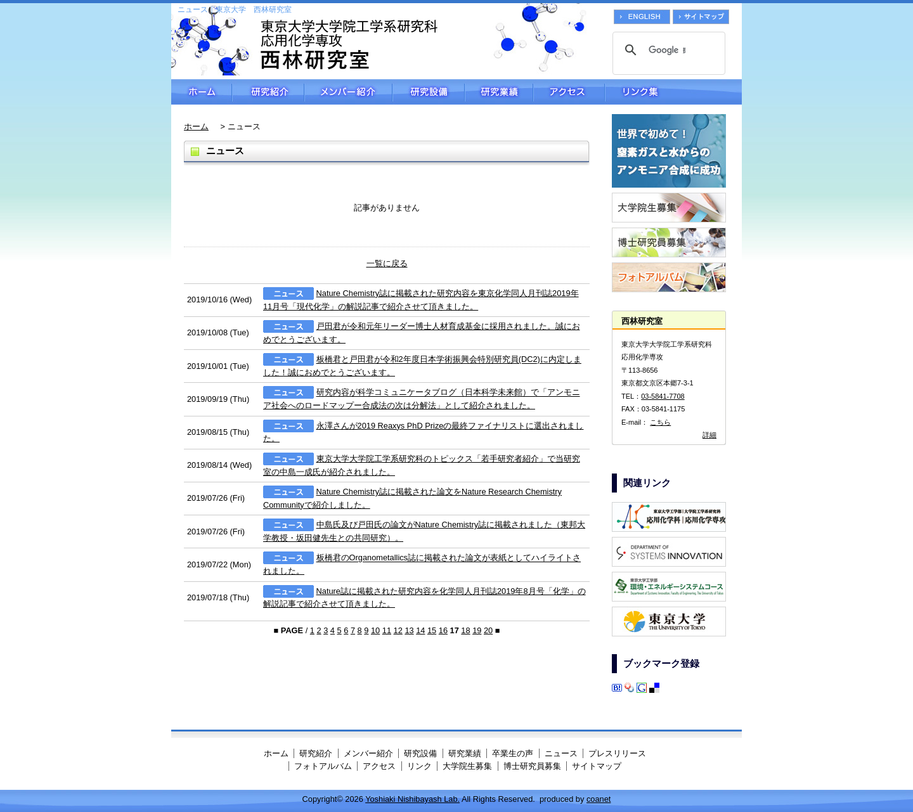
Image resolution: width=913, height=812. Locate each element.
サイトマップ (596, 766)
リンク (419, 766)
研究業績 (499, 92)
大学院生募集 (467, 766)
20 (488, 630)
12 (398, 630)
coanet (598, 799)
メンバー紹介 (348, 92)
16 (443, 630)
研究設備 (428, 92)
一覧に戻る (387, 263)
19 (476, 630)
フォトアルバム (323, 766)
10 (375, 630)
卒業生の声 (512, 753)
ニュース (561, 753)
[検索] (667, 50)
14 (420, 630)
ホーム (201, 92)
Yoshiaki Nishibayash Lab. (412, 799)
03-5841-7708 (663, 396)
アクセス (569, 92)
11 (386, 630)
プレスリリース (617, 753)
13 (409, 630)
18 (465, 630)
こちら (660, 422)
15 (431, 630)
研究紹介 (268, 92)
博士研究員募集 (532, 766)
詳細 (709, 435)
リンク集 (673, 92)
